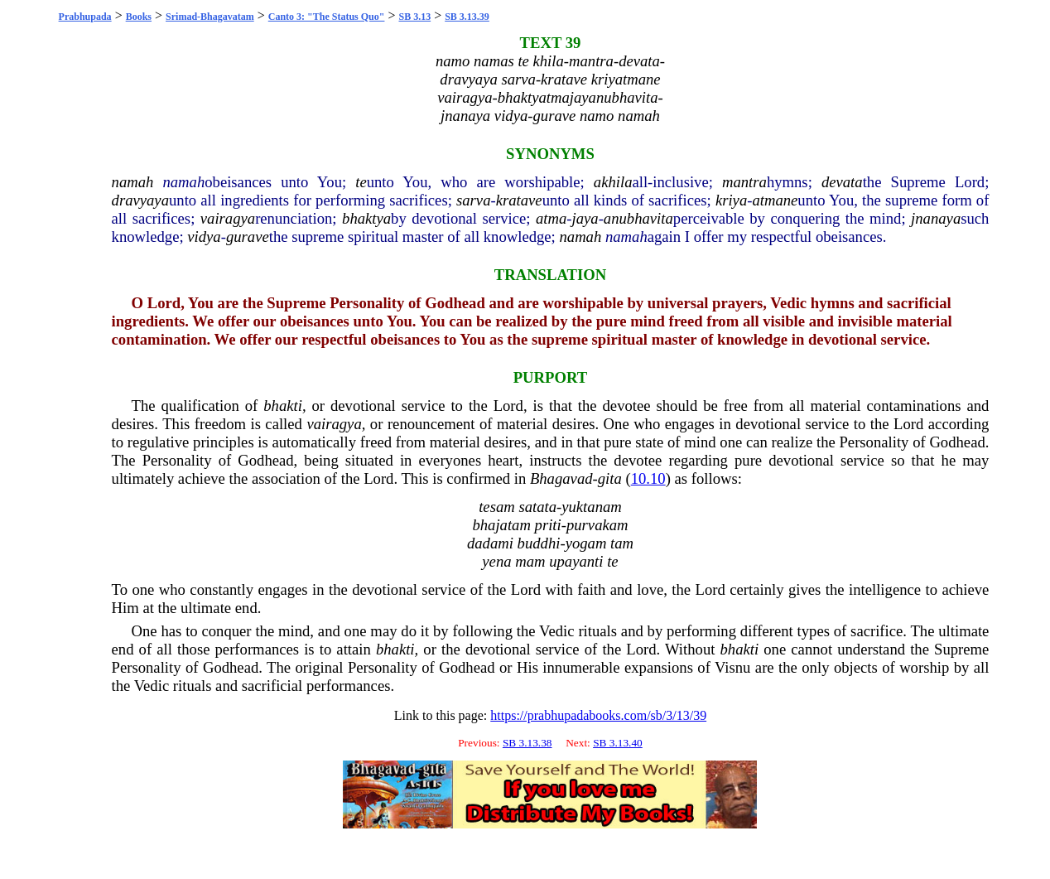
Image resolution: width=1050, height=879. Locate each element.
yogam (586, 543)
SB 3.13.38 (527, 743)
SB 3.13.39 (467, 16)
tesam (497, 506)
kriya (731, 200)
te (360, 182)
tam (621, 543)
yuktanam (591, 506)
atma (551, 218)
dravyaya (140, 200)
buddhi (539, 543)
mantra (744, 182)
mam (530, 561)
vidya (203, 236)
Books (139, 16)
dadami (490, 543)
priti (548, 525)
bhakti (282, 405)
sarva (473, 200)
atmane (774, 200)
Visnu (732, 667)
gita (610, 478)
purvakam (597, 525)
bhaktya (366, 218)
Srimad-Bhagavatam (210, 16)
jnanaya (936, 218)
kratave (519, 200)
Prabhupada (85, 16)
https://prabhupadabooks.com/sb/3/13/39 (598, 715)
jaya (585, 218)
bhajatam (501, 525)
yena (496, 561)
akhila (613, 182)
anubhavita (638, 218)
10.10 (648, 478)
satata (537, 506)
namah (133, 182)
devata (842, 182)
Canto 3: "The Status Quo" (326, 16)
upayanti (576, 561)
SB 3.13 (414, 16)
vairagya (227, 218)
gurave (247, 236)
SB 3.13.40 (618, 743)
